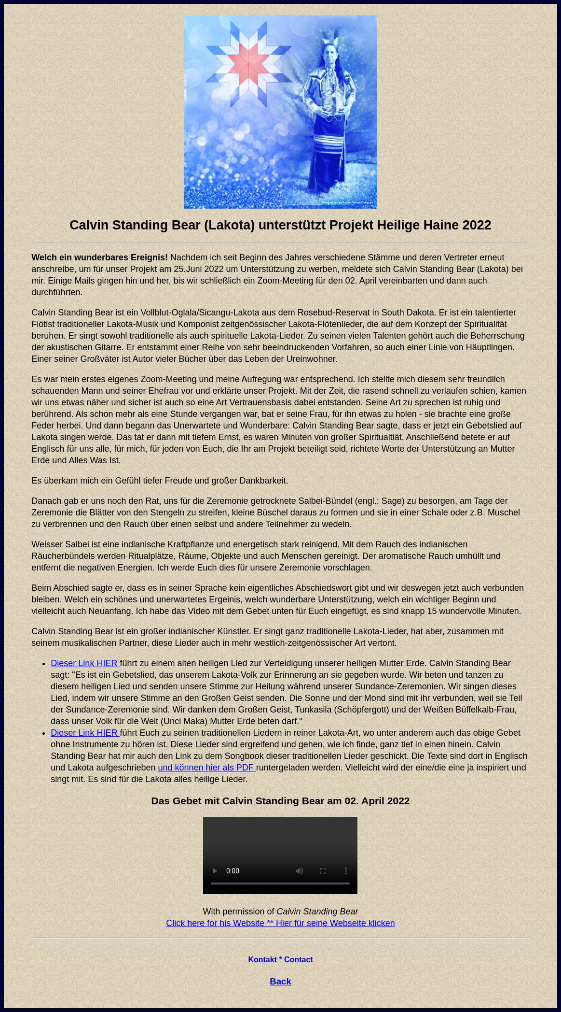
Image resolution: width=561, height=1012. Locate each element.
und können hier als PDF (207, 767)
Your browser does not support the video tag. (280, 855)
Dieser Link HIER (85, 663)
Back (280, 981)
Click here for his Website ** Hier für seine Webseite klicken (280, 923)
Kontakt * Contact (280, 959)
